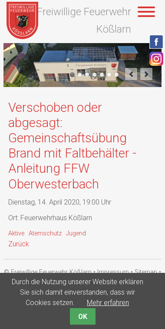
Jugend (76, 233)
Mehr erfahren (108, 303)
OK (82, 316)
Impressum (113, 272)
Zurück (18, 244)
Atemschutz (45, 233)
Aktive (16, 233)
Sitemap (146, 272)
